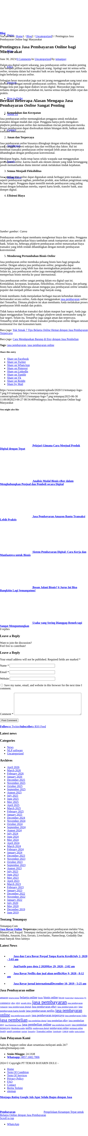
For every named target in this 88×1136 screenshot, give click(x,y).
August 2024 (14, 837)
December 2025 (16, 787)
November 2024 (16, 828)
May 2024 (13, 847)
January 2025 (14, 821)
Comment (6, 694)
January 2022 (14, 907)
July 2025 (12, 803)
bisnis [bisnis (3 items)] (40, 1005)
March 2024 (14, 853)
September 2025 (16, 796)
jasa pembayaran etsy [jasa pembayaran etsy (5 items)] (67, 1014)
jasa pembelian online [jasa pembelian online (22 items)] (36, 1032)
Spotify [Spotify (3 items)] (3, 1039)
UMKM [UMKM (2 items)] (65, 1039)
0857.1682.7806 (30, 1064)
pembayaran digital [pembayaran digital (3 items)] (41, 1035)
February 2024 (15, 856)
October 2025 (15, 793)
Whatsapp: (14, 1064)
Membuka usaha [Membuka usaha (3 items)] (18, 1035)
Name (4, 665)
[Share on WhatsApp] (18, 365)
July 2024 (12, 840)
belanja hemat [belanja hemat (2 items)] (14, 1005)
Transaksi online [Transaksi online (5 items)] (44, 1038)
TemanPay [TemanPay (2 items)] (32, 1039)
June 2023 (13, 881)
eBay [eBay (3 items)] (13, 1010)
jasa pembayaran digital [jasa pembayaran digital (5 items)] (19, 1014)
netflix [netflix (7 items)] (28, 1035)
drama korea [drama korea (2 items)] (79, 1005)
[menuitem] (47, 1076)
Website (4, 678)
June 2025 (13, 806)
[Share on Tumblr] (16, 374)
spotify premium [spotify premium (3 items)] (14, 1039)
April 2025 (13, 812)
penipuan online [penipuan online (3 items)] (76, 1035)
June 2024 (13, 844)
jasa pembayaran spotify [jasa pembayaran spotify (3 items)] (21, 1023)
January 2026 (14, 784)
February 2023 (15, 894)
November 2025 (16, 790)
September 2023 (16, 872)
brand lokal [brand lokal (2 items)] (69, 1005)
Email (4, 672)
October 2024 (15, 831)
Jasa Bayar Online (11, 936)
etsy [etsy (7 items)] (18, 1010)
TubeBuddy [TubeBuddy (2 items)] (57, 1039)
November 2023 (16, 866)
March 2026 (14, 777)
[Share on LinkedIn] (17, 371)
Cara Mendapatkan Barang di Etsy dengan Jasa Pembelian (46, 339)
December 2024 (16, 825)
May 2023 (13, 885)
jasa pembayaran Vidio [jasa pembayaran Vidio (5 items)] (76, 1023)
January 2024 (14, 859)
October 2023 (15, 869)
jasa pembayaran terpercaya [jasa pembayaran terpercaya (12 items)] (48, 1022)
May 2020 (13, 913)
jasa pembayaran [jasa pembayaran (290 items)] (49, 1009)
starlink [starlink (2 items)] (24, 1039)
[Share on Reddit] (16, 380)
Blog (2, 33)
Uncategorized (43, 59)
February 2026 (15, 780)
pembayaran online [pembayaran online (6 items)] (59, 1035)
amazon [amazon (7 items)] (4, 1004)
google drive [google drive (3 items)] (26, 1010)
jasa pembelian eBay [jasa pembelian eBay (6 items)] (57, 1027)
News (10, 754)
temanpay (60, 59)
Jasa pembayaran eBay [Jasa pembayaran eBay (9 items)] (44, 1013)
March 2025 (14, 815)
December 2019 (16, 916)
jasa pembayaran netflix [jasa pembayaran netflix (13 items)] (40, 1018)
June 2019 (13, 919)
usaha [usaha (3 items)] (71, 1039)
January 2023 (14, 897)
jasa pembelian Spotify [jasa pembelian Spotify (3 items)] (61, 1032)
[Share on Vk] (14, 377)
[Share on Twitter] (16, 361)
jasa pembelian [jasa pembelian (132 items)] (14, 1027)
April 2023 (13, 888)
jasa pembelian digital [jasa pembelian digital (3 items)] (37, 1028)
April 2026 (13, 774)
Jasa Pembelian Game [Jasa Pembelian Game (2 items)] (13, 1032)
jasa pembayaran (70, 299)
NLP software (15, 757)
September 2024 (16, 834)
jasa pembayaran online (41, 345)
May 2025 (13, 809)
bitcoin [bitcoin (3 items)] (61, 1005)
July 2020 (12, 910)
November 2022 (16, 904)
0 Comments (24, 59)
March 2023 (14, 891)
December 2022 (16, 900)
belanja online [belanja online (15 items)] (28, 1004)
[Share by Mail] (15, 384)
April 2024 (13, 850)
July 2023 (12, 878)
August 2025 (14, 799)
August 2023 (14, 875)
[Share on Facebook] (18, 358)
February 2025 (15, 818)
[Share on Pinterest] (17, 368)
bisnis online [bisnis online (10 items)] (51, 1004)
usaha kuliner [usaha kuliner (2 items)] (80, 1039)
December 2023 (16, 863)
